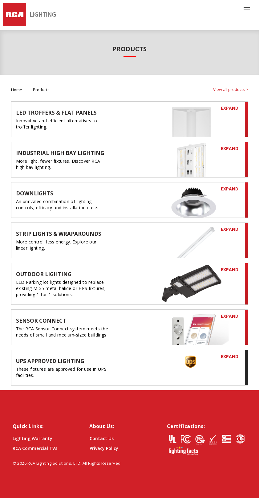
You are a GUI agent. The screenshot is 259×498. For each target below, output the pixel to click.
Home (16, 90)
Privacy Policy (104, 448)
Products (41, 90)
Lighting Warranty (32, 438)
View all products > (230, 89)
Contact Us (102, 438)
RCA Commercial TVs (35, 448)
